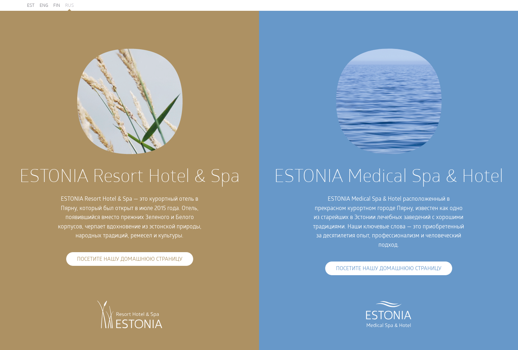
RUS (69, 5)
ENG (44, 5)
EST (31, 5)
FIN (56, 5)
